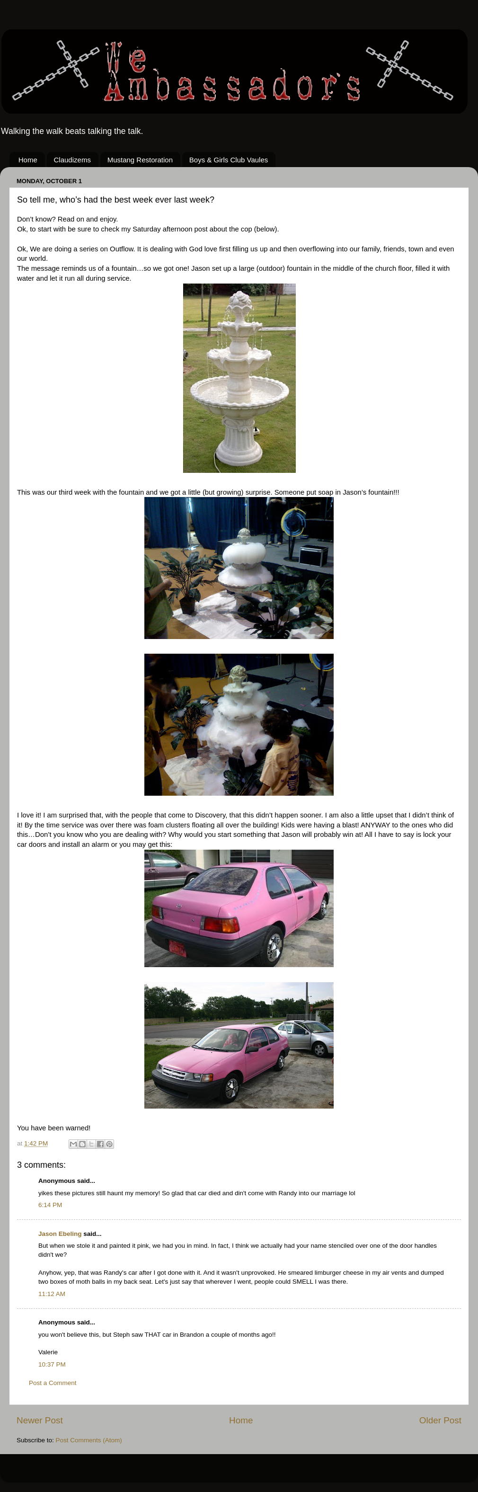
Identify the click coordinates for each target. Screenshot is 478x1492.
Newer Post (40, 1420)
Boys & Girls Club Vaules (228, 160)
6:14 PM (50, 1204)
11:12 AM (51, 1293)
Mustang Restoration (140, 160)
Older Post (440, 1420)
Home (27, 160)
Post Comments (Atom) (89, 1440)
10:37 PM (52, 1364)
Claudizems (72, 160)
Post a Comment (53, 1382)
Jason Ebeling (60, 1233)
